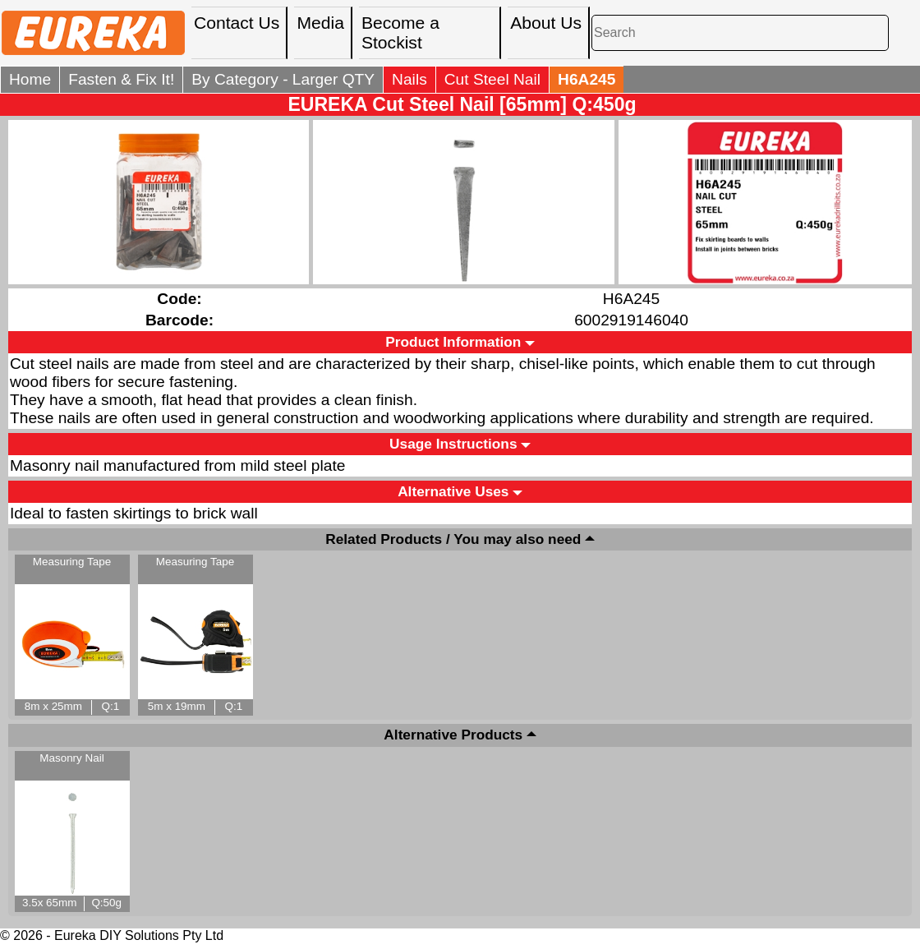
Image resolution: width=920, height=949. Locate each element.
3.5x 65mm (49, 902)
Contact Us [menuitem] (236, 22)
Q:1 (111, 706)
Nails (409, 79)
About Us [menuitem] (546, 22)
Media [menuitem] (320, 22)
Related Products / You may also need (453, 539)
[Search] (740, 32)
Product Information (453, 342)
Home (30, 79)
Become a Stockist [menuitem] (400, 32)
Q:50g (106, 902)
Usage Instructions (453, 443)
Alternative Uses (453, 491)
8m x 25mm (53, 706)
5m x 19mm (176, 706)
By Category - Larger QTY (283, 79)
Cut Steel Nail (492, 79)
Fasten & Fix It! (121, 79)
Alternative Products (453, 735)
